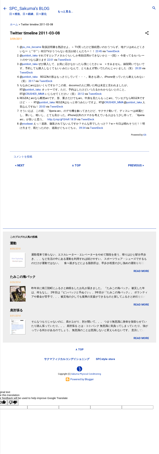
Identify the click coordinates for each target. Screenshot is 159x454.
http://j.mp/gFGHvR (58, 119)
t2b (144, 134)
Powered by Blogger (79, 379)
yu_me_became (31, 47)
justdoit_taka (30, 55)
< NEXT (20, 165)
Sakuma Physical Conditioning (86, 374)
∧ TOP (76, 165)
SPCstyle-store (105, 359)
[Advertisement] (79, 197)
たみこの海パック (23, 277)
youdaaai (27, 123)
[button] (147, 33)
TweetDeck (112, 51)
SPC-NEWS (94, 11)
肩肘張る (16, 310)
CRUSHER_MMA (34, 93)
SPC (60, 11)
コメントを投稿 (23, 156)
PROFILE (75, 11)
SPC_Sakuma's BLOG (29, 8)
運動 (13, 243)
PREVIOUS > (136, 165)
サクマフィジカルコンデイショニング (66, 359)
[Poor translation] (13, 402)
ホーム (14, 24)
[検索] (154, 8)
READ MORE (141, 271)
